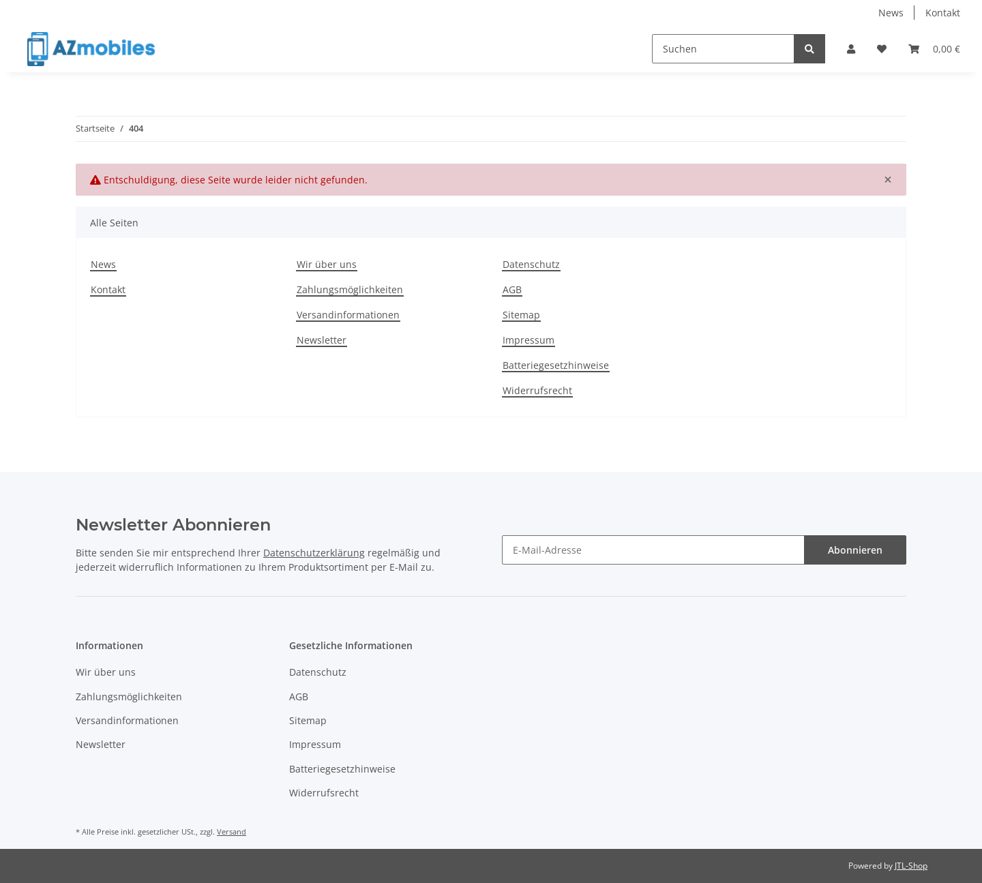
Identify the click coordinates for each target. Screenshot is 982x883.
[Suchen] (723, 48)
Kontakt (942, 12)
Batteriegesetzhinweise (556, 365)
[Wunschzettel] (881, 48)
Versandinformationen (348, 314)
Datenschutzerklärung (314, 552)
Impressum (528, 339)
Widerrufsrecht (537, 390)
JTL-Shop (911, 865)
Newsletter (321, 339)
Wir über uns (327, 264)
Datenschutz (531, 264)
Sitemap (521, 314)
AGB (512, 289)
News (891, 12)
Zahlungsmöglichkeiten (350, 289)
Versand (231, 831)
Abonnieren (855, 549)
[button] (851, 48)
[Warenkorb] (934, 48)
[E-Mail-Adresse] (653, 550)
